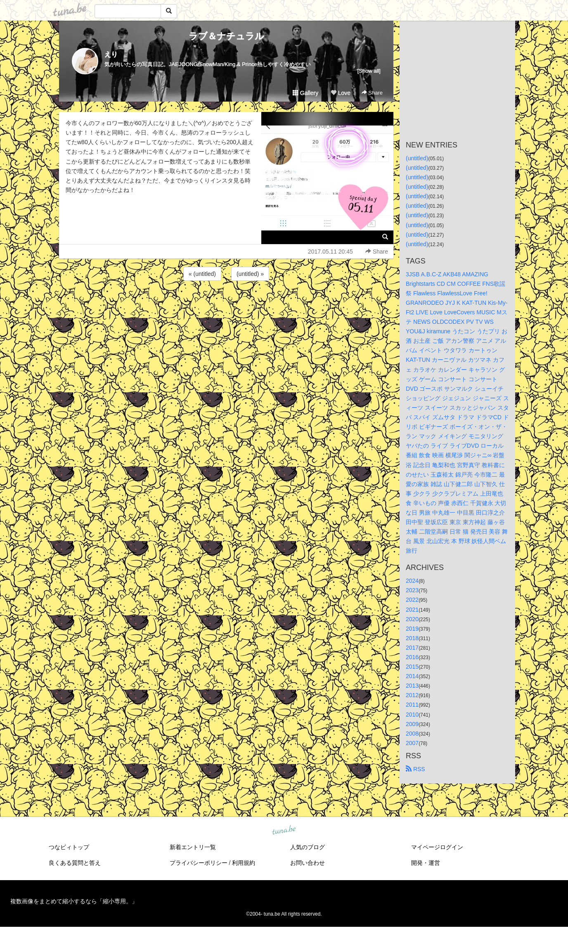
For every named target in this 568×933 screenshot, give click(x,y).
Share (372, 93)
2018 (412, 638)
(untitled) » (250, 274)
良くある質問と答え (75, 862)
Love (340, 93)
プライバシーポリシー (198, 862)
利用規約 (243, 862)
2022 (412, 599)
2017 (412, 647)
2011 (412, 704)
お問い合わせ (307, 862)
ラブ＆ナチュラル (226, 36)
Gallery (305, 93)
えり (111, 54)
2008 (412, 733)
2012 (412, 695)
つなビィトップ (69, 847)
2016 (412, 657)
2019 (412, 628)
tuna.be (283, 830)
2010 (412, 714)
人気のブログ (307, 847)
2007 (412, 743)
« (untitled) (202, 274)
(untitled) (417, 158)
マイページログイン (437, 847)
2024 (412, 580)
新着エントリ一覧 (193, 847)
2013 (412, 685)
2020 (412, 619)
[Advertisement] (226, 304)
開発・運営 (425, 862)
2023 (412, 590)
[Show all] (369, 71)
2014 (412, 676)
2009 (412, 724)
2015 (412, 666)
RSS (415, 769)
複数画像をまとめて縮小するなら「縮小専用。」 (73, 901)
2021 (412, 609)
